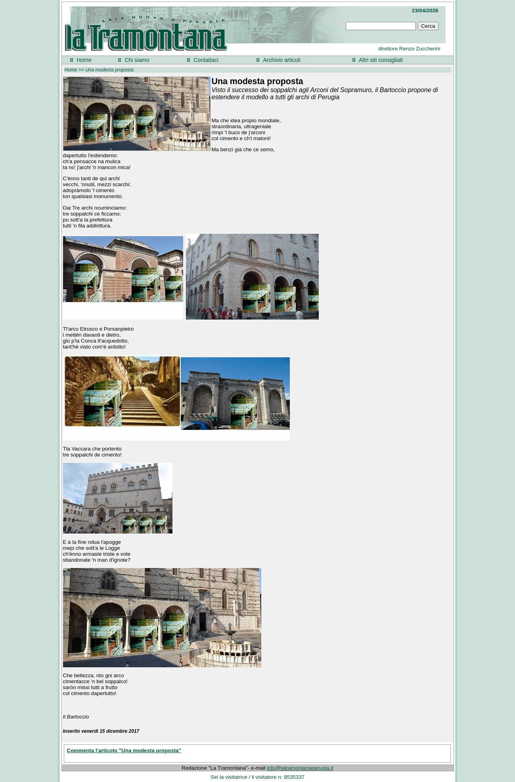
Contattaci (205, 60)
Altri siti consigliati (380, 60)
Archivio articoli (282, 60)
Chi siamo (136, 60)
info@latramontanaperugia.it (300, 768)
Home (84, 60)
